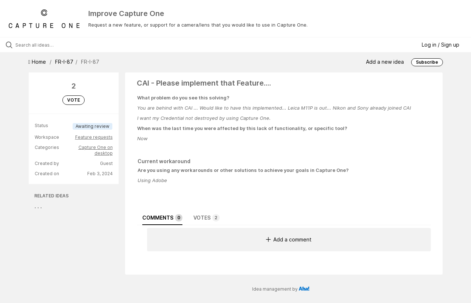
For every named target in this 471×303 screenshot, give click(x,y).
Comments (162, 217)
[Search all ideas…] (56, 44)
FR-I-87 (64, 62)
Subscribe (427, 62)
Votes (206, 217)
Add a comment (289, 239)
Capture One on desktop (95, 150)
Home (37, 62)
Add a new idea (385, 62)
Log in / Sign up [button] (440, 45)
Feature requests (94, 137)
